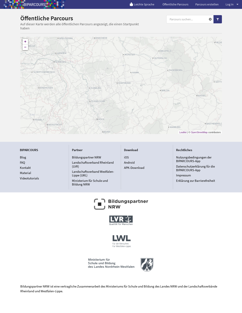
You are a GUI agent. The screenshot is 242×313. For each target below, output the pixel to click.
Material (25, 173)
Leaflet (182, 132)
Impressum (183, 175)
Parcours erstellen (207, 4)
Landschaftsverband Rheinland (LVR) (93, 164)
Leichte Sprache (141, 4)
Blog (23, 157)
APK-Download (134, 168)
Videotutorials (29, 178)
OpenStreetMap (199, 132)
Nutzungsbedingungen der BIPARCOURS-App (194, 159)
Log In (232, 4)
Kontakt (25, 168)
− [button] (25, 47)
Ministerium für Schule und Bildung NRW (90, 182)
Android (129, 162)
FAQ (22, 162)
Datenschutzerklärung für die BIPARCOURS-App (195, 168)
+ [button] (25, 41)
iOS (126, 157)
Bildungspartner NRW (86, 157)
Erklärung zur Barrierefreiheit (195, 181)
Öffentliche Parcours (175, 4)
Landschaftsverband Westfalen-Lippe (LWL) (93, 173)
